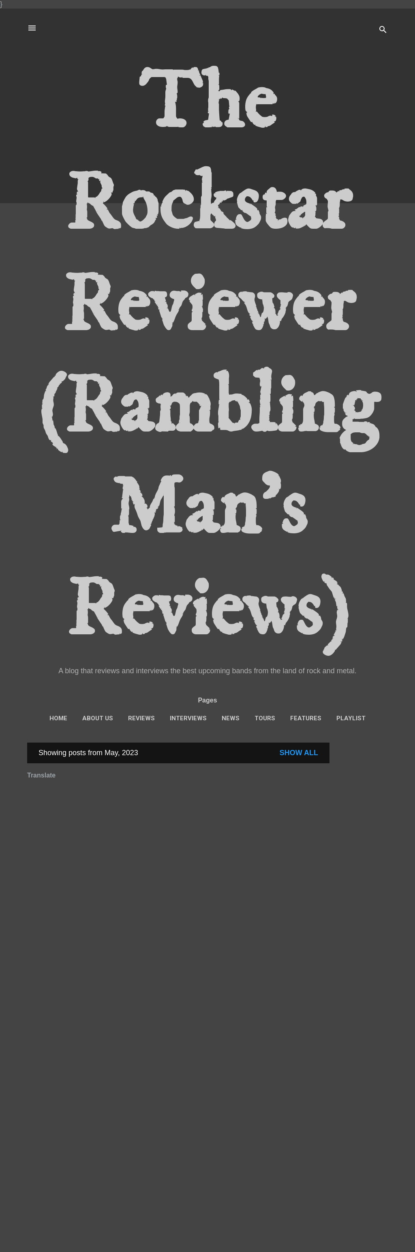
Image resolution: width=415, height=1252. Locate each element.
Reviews (141, 718)
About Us (97, 718)
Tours (265, 718)
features (305, 718)
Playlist (351, 718)
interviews (188, 718)
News (231, 718)
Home (58, 718)
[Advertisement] (362, 864)
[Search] (383, 30)
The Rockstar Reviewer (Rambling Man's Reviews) (207, 357)
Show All (299, 753)
